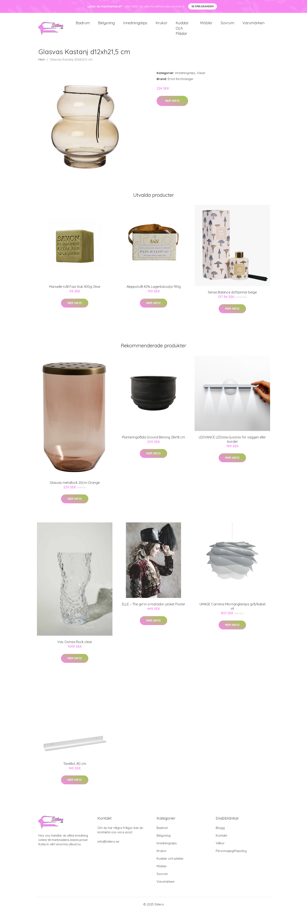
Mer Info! (172, 104)
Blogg (220, 831)
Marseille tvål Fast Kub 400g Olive (74, 290)
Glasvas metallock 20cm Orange (75, 486)
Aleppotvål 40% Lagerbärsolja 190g (154, 290)
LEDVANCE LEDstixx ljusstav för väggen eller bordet (232, 443)
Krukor (161, 24)
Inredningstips (135, 24)
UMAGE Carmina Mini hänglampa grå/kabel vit (232, 610)
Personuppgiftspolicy (231, 854)
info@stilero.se (108, 845)
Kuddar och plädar (182, 30)
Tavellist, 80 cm (74, 767)
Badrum (83, 24)
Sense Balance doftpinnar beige (232, 296)
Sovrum (227, 24)
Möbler (206, 24)
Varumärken (253, 24)
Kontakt (221, 839)
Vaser (201, 77)
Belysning (106, 24)
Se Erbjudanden (202, 6)
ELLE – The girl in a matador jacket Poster (153, 608)
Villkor (220, 847)
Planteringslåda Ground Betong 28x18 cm (153, 441)
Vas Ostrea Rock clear (74, 646)
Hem (41, 63)
